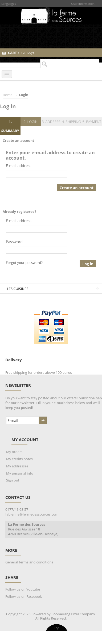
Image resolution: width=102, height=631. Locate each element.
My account (24, 439)
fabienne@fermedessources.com (31, 514)
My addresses (17, 466)
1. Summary (10, 126)
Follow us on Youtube (22, 589)
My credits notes (19, 458)
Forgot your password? (24, 262)
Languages (8, 4)
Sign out (12, 480)
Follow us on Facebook (23, 596)
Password (14, 241)
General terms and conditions (29, 562)
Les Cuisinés (17, 288)
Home (8, 94)
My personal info (19, 473)
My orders (14, 451)
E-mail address (18, 165)
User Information (83, 4)
